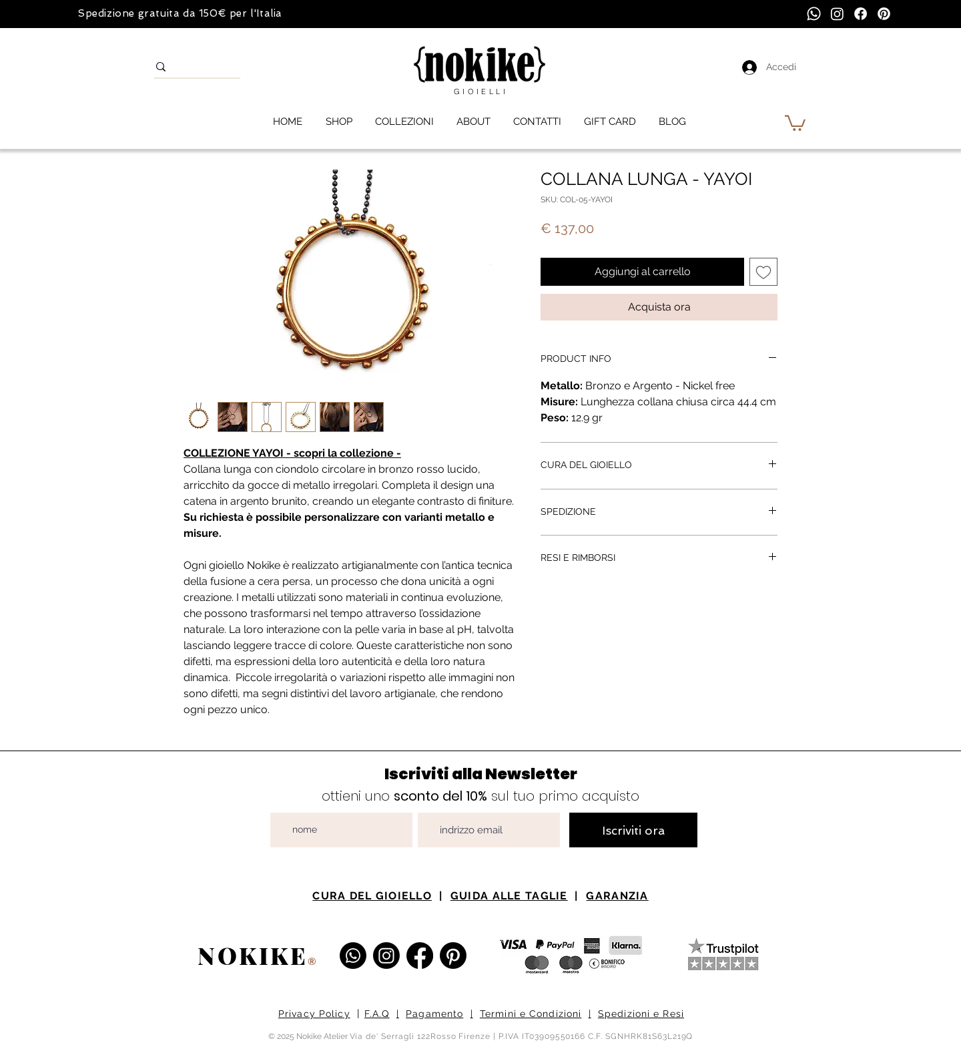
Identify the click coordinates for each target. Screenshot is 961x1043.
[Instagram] (837, 13)
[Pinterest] (884, 13)
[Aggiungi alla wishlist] (763, 272)
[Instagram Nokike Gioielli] (386, 955)
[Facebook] (860, 13)
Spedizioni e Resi (641, 1013)
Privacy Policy (314, 1013)
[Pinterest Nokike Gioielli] (453, 955)
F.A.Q (377, 1013)
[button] (795, 122)
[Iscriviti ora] (633, 830)
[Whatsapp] (814, 13)
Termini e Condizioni (530, 1013)
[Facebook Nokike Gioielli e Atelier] (419, 955)
